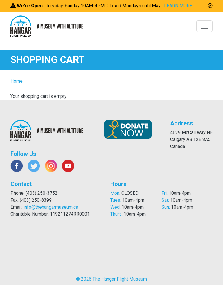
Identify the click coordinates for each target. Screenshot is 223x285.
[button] (210, 5)
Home (16, 81)
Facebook (16, 166)
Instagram (51, 166)
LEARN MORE (178, 5)
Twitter (34, 166)
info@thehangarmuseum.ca (51, 207)
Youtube (68, 166)
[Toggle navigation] (204, 26)
